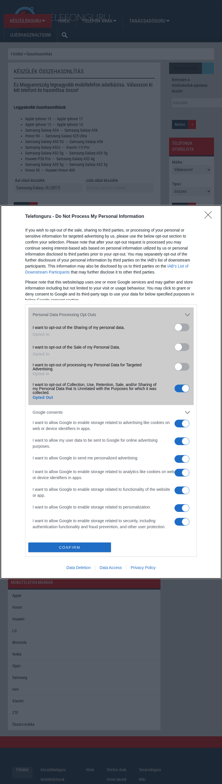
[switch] (182, 327)
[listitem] (111, 315)
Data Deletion (78, 567)
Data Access (111, 567)
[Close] (210, 216)
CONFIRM (69, 547)
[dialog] (111, 392)
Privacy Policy (143, 567)
